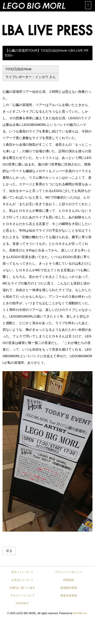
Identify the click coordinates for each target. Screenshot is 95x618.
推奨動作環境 (68, 587)
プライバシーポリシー (69, 572)
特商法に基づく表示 (22, 587)
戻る (9, 551)
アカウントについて (22, 595)
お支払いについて (22, 579)
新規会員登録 (68, 595)
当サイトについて (22, 572)
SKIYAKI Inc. (80, 613)
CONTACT (22, 603)
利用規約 (68, 579)
